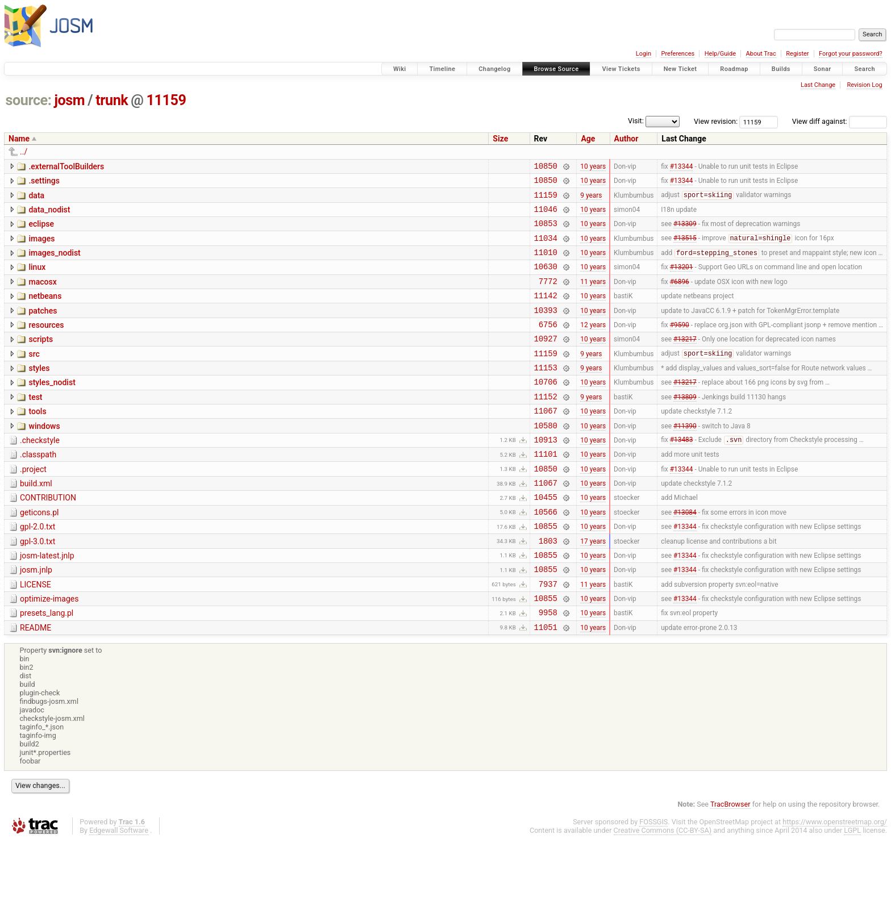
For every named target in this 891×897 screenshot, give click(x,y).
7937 (548, 634)
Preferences (677, 53)
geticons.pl (39, 553)
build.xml (36, 520)
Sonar (822, 69)
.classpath (38, 488)
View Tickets (621, 69)
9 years (591, 199)
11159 (166, 100)
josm (69, 100)
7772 (548, 296)
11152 (545, 425)
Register (797, 53)
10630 (545, 279)
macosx (42, 295)
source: (29, 100)
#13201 (681, 280)
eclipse (41, 230)
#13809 (685, 425)
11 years (593, 296)
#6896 (679, 296)
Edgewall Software (118, 886)
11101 (545, 489)
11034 (545, 248)
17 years (593, 586)
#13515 (685, 248)
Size (500, 138)
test (35, 424)
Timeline (442, 69)
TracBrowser (730, 860)
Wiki (399, 69)
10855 (545, 570)
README (35, 682)
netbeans (44, 311)
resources (46, 343)
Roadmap (734, 69)
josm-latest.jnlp (47, 601)
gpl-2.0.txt (37, 569)
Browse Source (556, 69)
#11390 (685, 457)
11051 (545, 683)
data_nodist (49, 214)
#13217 (685, 361)
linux (36, 278)
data (36, 198)
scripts (40, 359)
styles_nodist (51, 407)
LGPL (852, 886)
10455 (545, 537)
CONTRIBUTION (48, 536)
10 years (593, 167)
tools (37, 440)
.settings (43, 182)
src (33, 376)
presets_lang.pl (46, 665)
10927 (545, 360)
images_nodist (54, 263)
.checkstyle (40, 472)
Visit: (636, 120)
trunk (111, 100)
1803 (548, 586)
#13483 (681, 474)
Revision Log (864, 85)
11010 (545, 263)
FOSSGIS (653, 878)
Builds (781, 69)
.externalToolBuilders (66, 166)
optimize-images (49, 649)
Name (19, 138)
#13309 (685, 232)
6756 (548, 344)
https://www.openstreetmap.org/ (834, 878)
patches (42, 327)
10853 (545, 231)
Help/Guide (720, 53)
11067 (545, 441)
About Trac (761, 53)
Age (588, 138)
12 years (593, 344)
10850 (545, 167)
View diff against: (839, 121)
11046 (545, 215)
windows (44, 456)
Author (626, 138)
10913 (545, 473)
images (41, 247)
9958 (548, 666)
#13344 (681, 167)
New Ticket (680, 69)
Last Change (818, 85)
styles (38, 392)
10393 (545, 328)
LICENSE (35, 634)
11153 (545, 392)
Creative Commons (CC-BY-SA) (663, 886)
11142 (545, 312)
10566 (545, 554)
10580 (545, 457)
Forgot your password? (850, 53)
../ (23, 151)
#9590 (679, 344)
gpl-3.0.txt (37, 585)
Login (643, 53)
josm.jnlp (36, 617)
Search (864, 69)
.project (33, 505)
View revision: (716, 121)
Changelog (494, 69)
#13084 (685, 554)
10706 (545, 408)
